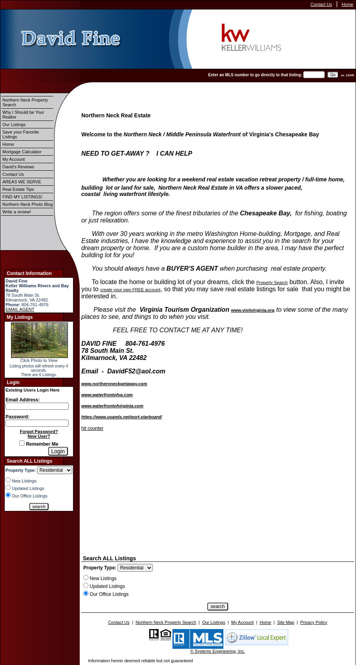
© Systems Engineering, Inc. (217, 651)
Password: (18, 417)
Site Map (285, 622)
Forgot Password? (39, 431)
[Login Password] (37, 423)
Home (347, 4)
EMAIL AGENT (20, 309)
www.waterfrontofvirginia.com (112, 405)
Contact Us (321, 4)
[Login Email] (37, 406)
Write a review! (16, 211)
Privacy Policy (313, 622)
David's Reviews (18, 166)
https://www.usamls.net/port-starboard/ (121, 416)
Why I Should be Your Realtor (23, 114)
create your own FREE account (130, 289)
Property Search (271, 282)
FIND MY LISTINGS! (22, 196)
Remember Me (38, 444)
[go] (333, 75)
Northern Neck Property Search (25, 102)
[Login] (58, 451)
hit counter (92, 428)
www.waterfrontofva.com (107, 394)
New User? (39, 436)
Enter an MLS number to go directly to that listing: (255, 75)
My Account (13, 159)
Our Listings (14, 124)
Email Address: (23, 400)
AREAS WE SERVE (21, 181)
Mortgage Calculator (21, 151)
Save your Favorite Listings (20, 134)
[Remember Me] (21, 443)
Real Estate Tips (18, 189)
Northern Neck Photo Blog (27, 204)
